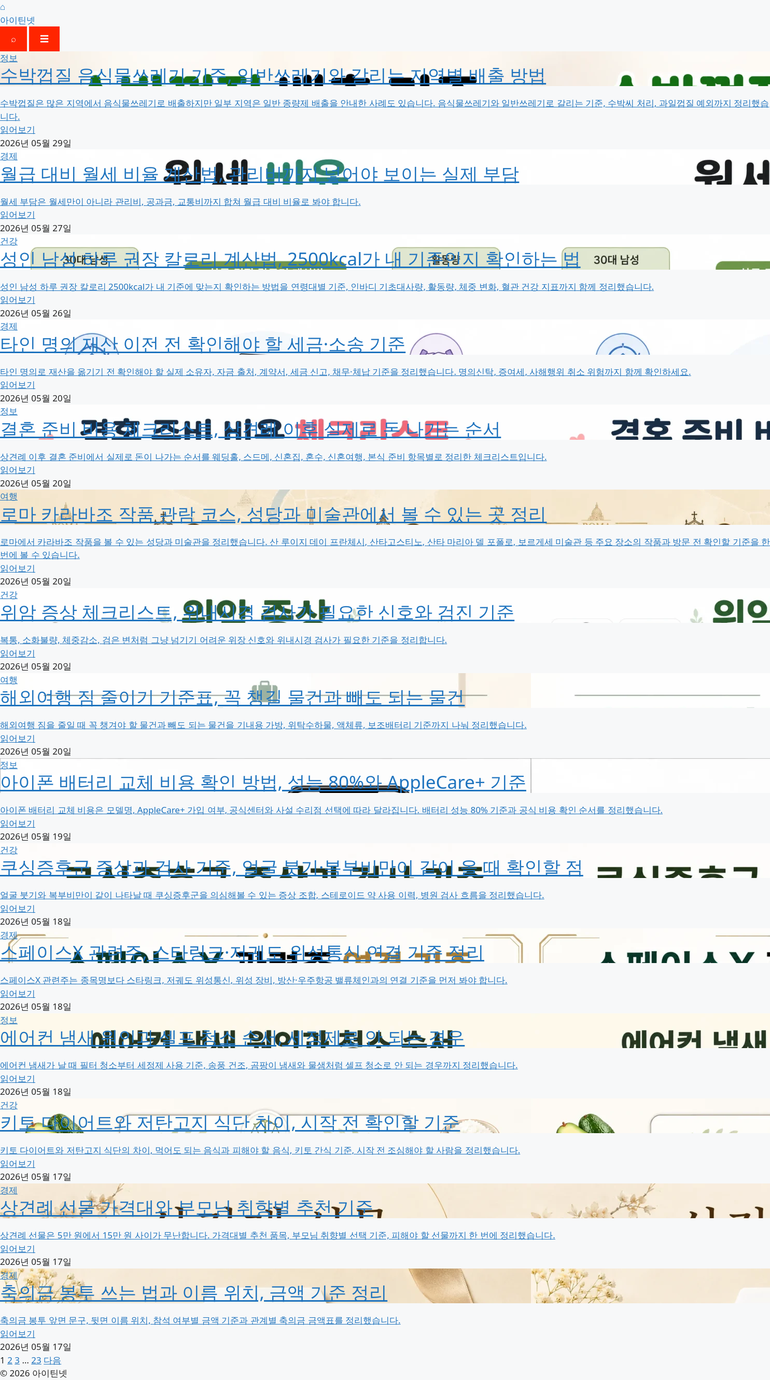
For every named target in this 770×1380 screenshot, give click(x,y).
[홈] (385, 13)
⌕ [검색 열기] (13, 39)
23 (36, 1360)
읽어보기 (17, 129)
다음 (52, 1360)
